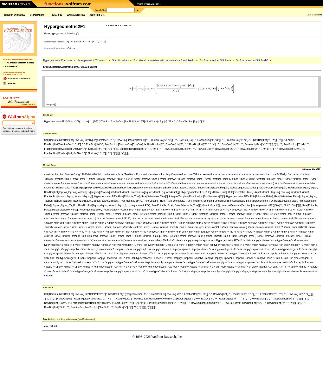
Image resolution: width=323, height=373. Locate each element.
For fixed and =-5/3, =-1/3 (252, 60)
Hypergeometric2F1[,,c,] (92, 60)
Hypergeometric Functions (57, 60)
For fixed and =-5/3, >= (215, 60)
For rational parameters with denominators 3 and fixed (164, 60)
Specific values (120, 60)
